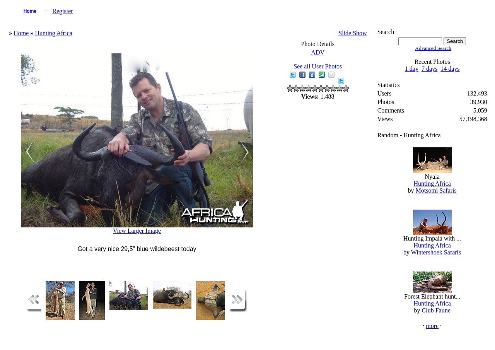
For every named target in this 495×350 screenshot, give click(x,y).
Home (30, 11)
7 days (429, 68)
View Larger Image (137, 230)
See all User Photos (318, 66)
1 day (411, 68)
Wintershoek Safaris (436, 252)
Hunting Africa (53, 33)
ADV (317, 52)
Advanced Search (433, 48)
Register (62, 11)
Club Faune (436, 310)
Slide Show (352, 33)
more (432, 326)
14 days (449, 68)
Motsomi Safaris (436, 190)
